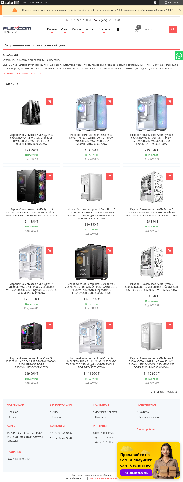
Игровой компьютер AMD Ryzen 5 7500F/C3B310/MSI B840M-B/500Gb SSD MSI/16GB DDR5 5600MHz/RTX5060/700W (151, 212)
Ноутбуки (144, 412)
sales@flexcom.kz (103, 432)
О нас (64, 29)
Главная (52, 29)
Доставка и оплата (106, 412)
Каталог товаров (82, 29)
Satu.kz (108, 475)
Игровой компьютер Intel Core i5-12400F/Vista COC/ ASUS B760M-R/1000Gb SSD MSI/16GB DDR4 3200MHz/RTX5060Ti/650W (31, 363)
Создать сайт (28, 2)
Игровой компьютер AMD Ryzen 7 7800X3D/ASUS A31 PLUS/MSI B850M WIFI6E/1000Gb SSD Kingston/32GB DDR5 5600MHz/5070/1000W (31, 288)
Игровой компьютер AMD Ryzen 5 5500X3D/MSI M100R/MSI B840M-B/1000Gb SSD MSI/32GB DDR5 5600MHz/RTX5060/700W (151, 139)
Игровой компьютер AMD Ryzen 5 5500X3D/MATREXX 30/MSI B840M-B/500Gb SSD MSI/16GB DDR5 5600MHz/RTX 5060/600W (31, 139)
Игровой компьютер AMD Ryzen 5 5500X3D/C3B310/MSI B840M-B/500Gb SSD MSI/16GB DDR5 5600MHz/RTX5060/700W (151, 286)
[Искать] (173, 29)
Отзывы (56, 417)
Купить (49, 101)
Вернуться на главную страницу (22, 73)
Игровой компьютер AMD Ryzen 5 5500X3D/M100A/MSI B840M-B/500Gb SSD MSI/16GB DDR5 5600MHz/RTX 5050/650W (31, 212)
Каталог (13, 417)
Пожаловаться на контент (103, 478)
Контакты (104, 29)
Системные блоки (149, 417)
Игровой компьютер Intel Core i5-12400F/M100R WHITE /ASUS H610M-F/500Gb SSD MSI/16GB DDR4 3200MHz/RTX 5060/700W (91, 139)
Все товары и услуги (163, 391)
